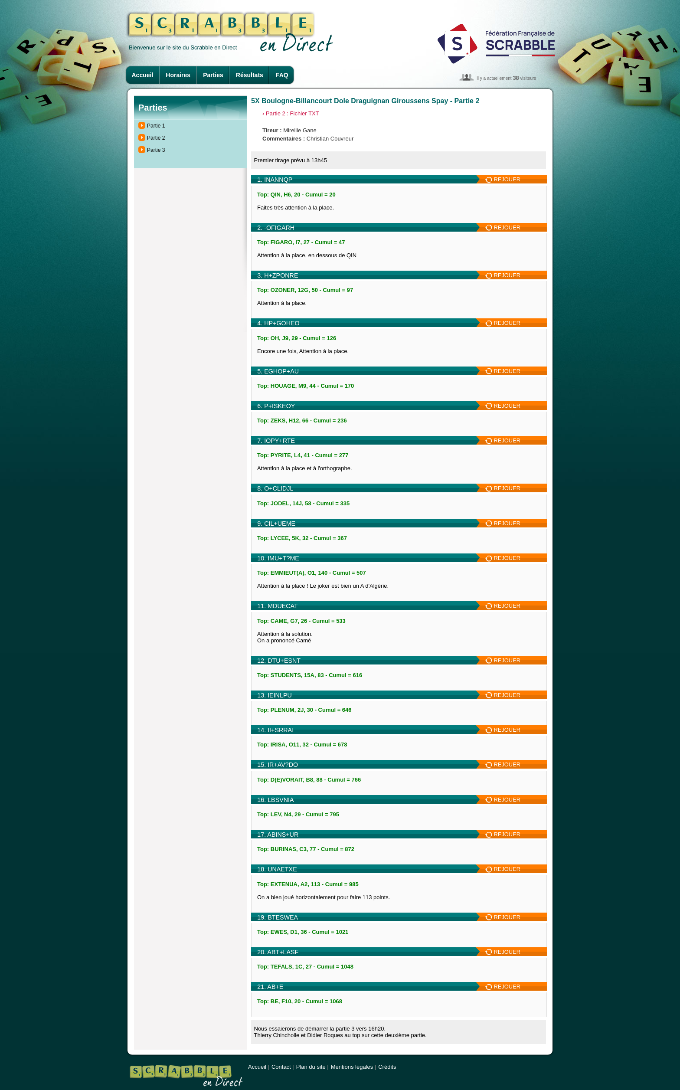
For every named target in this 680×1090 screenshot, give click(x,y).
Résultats (249, 75)
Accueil (143, 75)
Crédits (387, 1067)
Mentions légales (352, 1067)
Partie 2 (156, 138)
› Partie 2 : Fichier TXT (290, 113)
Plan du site (311, 1067)
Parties (213, 75)
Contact (281, 1067)
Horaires (178, 75)
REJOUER (502, 179)
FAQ (282, 75)
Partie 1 (156, 126)
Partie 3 (156, 150)
